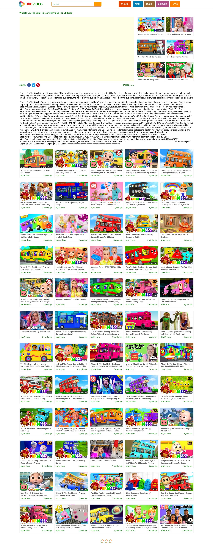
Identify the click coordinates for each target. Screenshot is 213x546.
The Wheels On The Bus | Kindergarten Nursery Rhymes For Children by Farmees (141, 398)
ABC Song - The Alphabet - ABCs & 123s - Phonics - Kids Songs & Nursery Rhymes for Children (176, 528)
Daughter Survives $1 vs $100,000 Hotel (71, 299)
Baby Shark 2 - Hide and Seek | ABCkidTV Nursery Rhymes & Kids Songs (34, 495)
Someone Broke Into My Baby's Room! (35, 332)
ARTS (175, 4)
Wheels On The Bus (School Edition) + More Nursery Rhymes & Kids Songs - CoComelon (35, 301)
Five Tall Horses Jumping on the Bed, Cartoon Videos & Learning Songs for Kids (105, 334)
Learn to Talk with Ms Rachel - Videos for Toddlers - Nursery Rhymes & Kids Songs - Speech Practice (141, 366)
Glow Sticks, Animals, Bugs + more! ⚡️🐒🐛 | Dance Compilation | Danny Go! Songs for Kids (106, 398)
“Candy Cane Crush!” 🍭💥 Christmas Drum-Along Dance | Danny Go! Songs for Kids (105, 205)
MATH (137, 4)
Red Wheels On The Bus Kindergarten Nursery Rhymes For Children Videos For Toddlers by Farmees (70, 398)
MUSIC (149, 4)
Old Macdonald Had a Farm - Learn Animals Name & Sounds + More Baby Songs (35, 205)
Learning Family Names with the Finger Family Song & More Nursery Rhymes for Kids (141, 528)
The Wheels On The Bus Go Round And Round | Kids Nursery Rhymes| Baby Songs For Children (106, 301)
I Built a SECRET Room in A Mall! (103, 461)
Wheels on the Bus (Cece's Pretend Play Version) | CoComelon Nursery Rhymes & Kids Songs (141, 172)
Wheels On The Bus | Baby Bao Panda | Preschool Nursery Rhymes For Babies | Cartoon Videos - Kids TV (106, 366)
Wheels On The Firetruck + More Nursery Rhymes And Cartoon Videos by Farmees (36, 398)
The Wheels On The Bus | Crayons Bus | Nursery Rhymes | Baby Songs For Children (141, 269)
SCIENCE (162, 4)
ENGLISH (125, 4)
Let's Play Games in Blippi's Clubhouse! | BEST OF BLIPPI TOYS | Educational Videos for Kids (71, 431)
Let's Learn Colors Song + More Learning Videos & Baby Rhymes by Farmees (175, 205)
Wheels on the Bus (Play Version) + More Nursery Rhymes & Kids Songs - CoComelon (106, 172)
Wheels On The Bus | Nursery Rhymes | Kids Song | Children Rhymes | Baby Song (106, 431)
